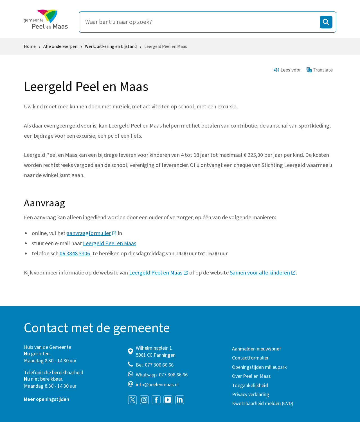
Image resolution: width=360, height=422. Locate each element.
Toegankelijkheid (250, 385)
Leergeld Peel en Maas (109, 243)
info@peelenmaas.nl (157, 384)
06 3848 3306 (75, 254)
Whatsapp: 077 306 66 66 (162, 374)
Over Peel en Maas (251, 376)
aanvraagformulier (92, 233)
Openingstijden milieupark (259, 367)
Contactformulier (250, 357)
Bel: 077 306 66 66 (155, 365)
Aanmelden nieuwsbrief (256, 348)
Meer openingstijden (46, 399)
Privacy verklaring (250, 394)
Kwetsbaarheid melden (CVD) (262, 403)
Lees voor (287, 69)
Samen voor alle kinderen (263, 273)
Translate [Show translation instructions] (320, 69)
